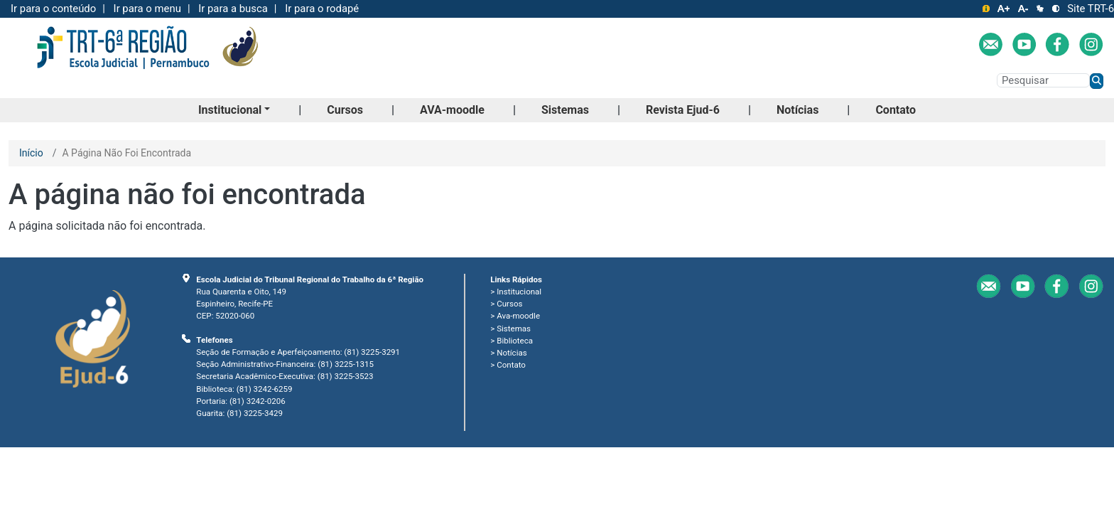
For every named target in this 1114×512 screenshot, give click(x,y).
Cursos (345, 110)
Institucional (229, 110)
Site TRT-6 (1090, 8)
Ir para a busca (233, 8)
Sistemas (565, 110)
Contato (895, 110)
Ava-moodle (518, 316)
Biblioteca (515, 341)
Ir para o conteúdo (53, 8)
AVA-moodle (452, 110)
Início (31, 153)
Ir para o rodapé (322, 8)
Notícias (797, 110)
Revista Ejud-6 (683, 110)
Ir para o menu (147, 8)
